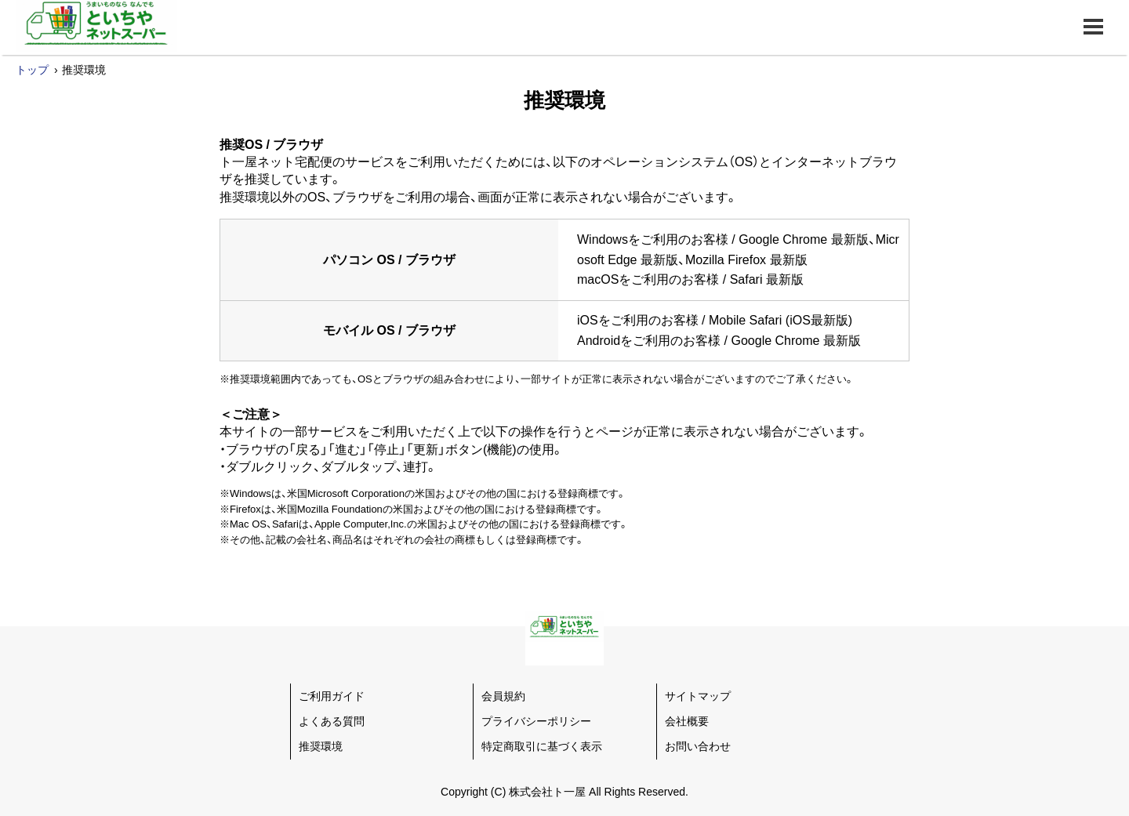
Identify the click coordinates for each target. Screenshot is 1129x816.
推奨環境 (321, 746)
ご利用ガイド (332, 696)
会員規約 (503, 696)
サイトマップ (698, 696)
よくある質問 (332, 721)
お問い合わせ (698, 746)
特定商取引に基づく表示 (541, 746)
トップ (32, 69)
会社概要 (687, 721)
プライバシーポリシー (536, 721)
